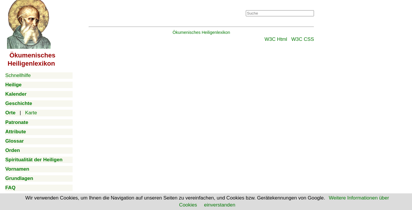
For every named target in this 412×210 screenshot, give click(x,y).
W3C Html (276, 39)
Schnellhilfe (18, 75)
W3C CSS (302, 39)
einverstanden (219, 205)
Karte (31, 113)
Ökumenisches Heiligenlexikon (201, 32)
